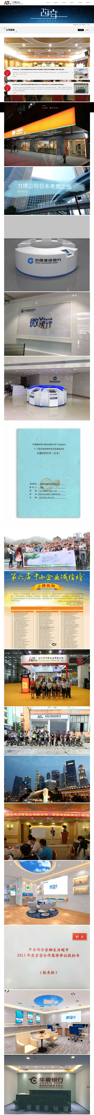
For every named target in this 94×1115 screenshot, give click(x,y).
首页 (80, 24)
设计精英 (64, 2)
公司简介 (47, 2)
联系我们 (88, 2)
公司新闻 (81, 30)
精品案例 (55, 2)
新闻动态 (72, 2)
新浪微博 (46, 107)
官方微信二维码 (55, 107)
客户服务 (80, 2)
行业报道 (87, 30)
